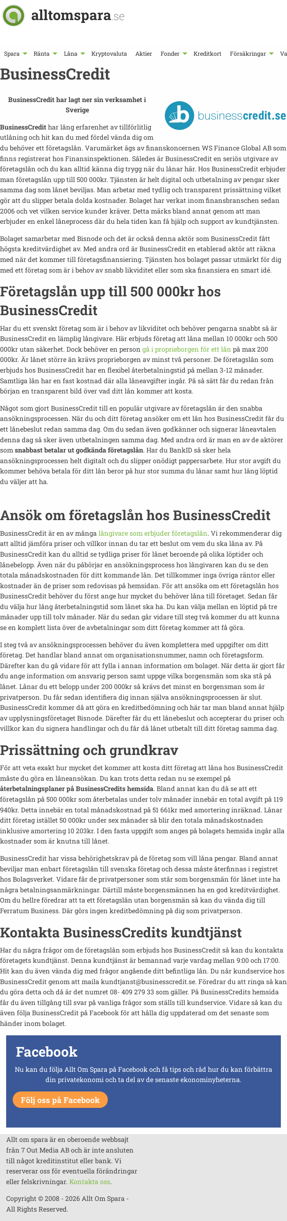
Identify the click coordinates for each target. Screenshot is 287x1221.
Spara (12, 53)
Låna (70, 53)
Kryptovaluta (109, 53)
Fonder (170, 53)
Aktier (143, 53)
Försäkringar (248, 53)
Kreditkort (207, 53)
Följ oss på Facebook (60, 1100)
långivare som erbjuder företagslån (152, 533)
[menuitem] (15, 53)
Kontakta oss (89, 1181)
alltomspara (78, 14)
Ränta (42, 53)
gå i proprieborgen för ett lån (186, 349)
